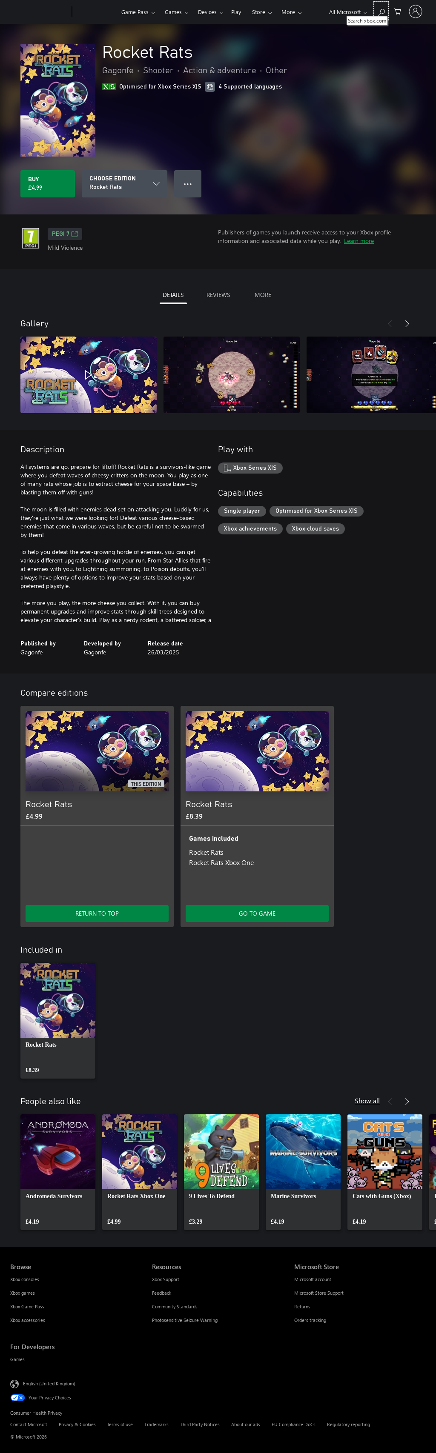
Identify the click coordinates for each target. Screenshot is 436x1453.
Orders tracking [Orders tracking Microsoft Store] (310, 1320)
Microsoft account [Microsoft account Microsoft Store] (312, 1279)
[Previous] (390, 324)
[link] (57, 1021)
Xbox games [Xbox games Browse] (22, 1293)
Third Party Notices (200, 1424)
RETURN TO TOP (97, 913)
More (288, 11)
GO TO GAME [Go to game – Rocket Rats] (257, 913)
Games (173, 11)
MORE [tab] (263, 295)
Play (236, 11)
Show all (367, 1100)
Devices (207, 11)
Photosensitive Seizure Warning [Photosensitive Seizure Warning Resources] (185, 1320)
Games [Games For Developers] (17, 1359)
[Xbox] (95, 11)
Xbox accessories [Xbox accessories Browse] (27, 1320)
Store (258, 11)
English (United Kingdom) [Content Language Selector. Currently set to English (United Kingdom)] (49, 1383)
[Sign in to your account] (415, 11)
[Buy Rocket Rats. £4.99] (47, 183)
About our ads (245, 1424)
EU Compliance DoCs (294, 1424)
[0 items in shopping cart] (397, 11)
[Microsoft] (39, 11)
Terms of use (120, 1424)
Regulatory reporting (348, 1424)
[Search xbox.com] (381, 10)
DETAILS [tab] (173, 295)
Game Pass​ (135, 11)
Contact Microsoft (28, 1424)
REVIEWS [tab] (218, 295)
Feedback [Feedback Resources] (161, 1293)
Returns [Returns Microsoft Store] (302, 1306)
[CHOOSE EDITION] (124, 183)
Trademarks (156, 1424)
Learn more (359, 241)
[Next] (407, 324)
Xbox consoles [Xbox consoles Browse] (24, 1279)
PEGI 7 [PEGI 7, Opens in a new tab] (65, 234)
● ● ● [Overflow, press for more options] (188, 183)
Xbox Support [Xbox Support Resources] (165, 1279)
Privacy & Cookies (77, 1424)
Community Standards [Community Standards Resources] (175, 1306)
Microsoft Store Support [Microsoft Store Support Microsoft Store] (319, 1293)
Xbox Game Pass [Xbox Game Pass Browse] (27, 1306)
